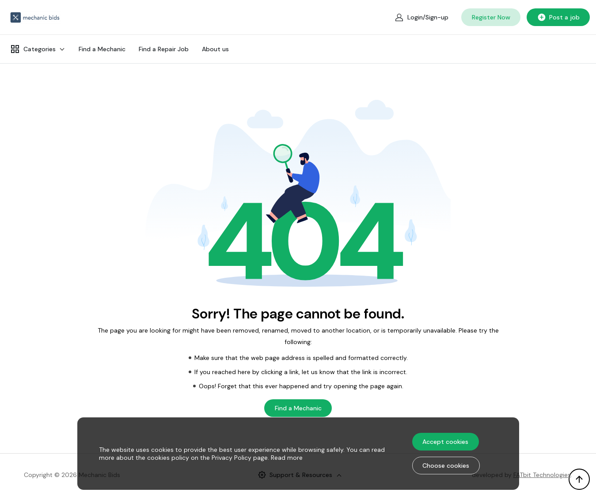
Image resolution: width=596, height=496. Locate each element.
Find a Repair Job (164, 49)
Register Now (491, 17)
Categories (33, 49)
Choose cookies (445, 465)
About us (215, 49)
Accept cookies (445, 442)
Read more (287, 458)
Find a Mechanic (102, 49)
